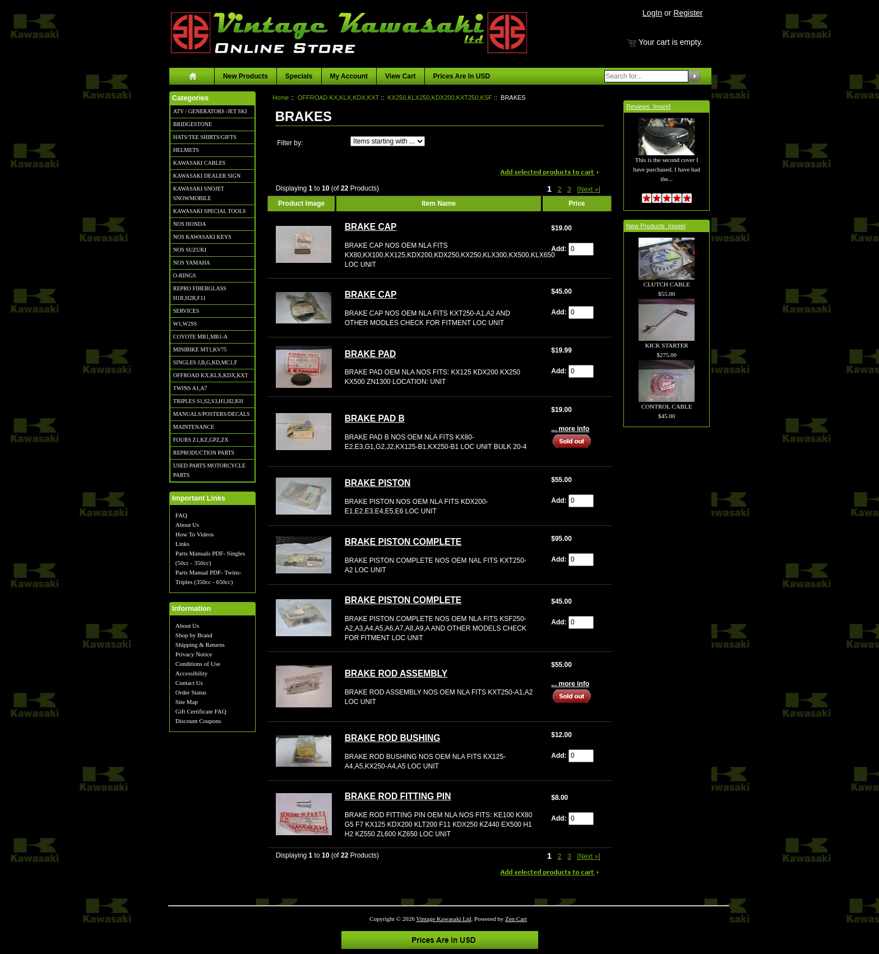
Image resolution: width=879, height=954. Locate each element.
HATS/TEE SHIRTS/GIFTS (205, 137)
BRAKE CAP (371, 226)
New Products (245, 76)
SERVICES (186, 311)
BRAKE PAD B (375, 418)
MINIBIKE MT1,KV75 (200, 349)
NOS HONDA (189, 224)
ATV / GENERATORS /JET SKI (210, 111)
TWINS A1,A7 (190, 388)
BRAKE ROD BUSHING (393, 738)
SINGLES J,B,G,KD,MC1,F (205, 362)
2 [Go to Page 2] (560, 189)
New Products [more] (656, 226)
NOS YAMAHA (191, 263)
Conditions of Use (197, 663)
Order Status (190, 692)
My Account (349, 76)
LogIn (652, 12)
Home (280, 97)
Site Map (186, 701)
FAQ (181, 515)
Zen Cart (516, 918)
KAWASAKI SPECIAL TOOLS (209, 211)
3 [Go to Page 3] (569, 189)
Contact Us (189, 682)
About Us (187, 524)
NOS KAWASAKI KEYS (202, 237)
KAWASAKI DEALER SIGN (206, 176)
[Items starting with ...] (387, 141)
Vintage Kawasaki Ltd (443, 918)
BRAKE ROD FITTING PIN (398, 796)
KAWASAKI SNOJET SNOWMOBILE (198, 193)
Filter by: (290, 143)
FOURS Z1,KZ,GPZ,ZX (201, 440)
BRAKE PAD (370, 354)
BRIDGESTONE (192, 124)
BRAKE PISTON (378, 483)
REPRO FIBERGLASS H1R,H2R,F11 (199, 293)
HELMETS (186, 150)
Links (182, 543)
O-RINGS (184, 275)
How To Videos (194, 534)
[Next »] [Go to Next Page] (588, 189)
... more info (570, 429)
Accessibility (191, 673)
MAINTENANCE (193, 427)
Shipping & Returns (200, 644)
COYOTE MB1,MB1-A (200, 337)
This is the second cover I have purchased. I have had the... (666, 157)
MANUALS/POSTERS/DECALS (211, 414)
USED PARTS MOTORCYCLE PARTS (209, 470)
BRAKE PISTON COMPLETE (403, 542)
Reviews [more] (648, 106)
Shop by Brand (193, 635)
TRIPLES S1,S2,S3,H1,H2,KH (208, 401)
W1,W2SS (185, 324)
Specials (299, 76)
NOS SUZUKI (189, 250)
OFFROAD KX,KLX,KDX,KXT (210, 375)
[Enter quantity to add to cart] (581, 249)
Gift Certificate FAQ (200, 711)
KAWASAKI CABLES (199, 163)
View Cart (400, 76)
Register (687, 12)
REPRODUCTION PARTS (203, 453)
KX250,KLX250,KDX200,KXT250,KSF (439, 97)
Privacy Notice (193, 654)
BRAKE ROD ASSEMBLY (396, 673)
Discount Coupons (198, 720)
